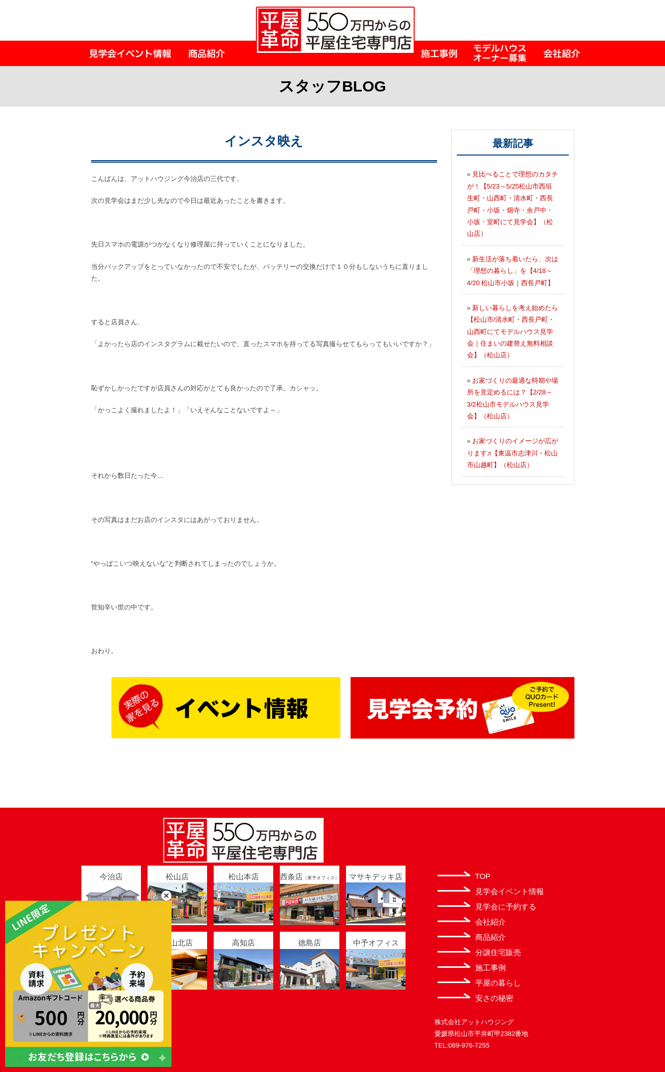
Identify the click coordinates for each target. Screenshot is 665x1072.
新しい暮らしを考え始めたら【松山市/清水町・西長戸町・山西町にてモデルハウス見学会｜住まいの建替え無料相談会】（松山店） (513, 331)
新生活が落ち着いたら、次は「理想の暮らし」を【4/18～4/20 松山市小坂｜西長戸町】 (513, 271)
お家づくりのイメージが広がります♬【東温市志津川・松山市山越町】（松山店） (513, 453)
